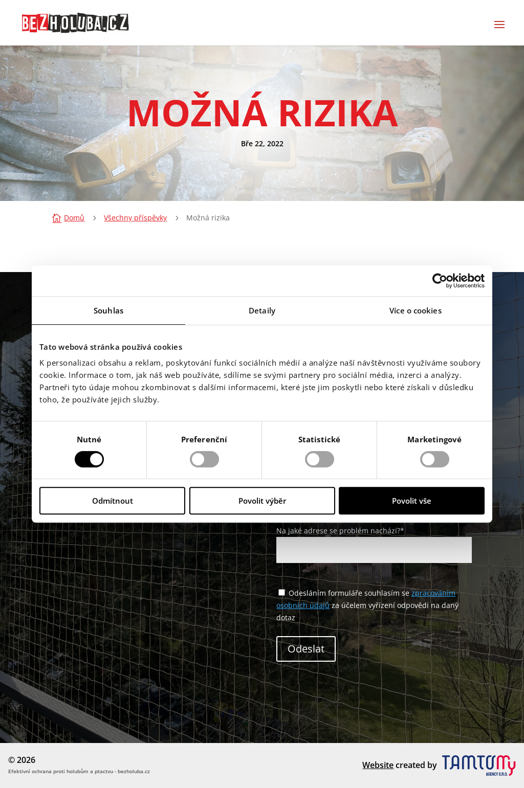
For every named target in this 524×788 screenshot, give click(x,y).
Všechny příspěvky (135, 217)
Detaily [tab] (262, 310)
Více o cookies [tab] (415, 310)
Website (378, 765)
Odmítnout (112, 501)
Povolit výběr (262, 501)
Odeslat (306, 649)
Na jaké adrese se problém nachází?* (373, 540)
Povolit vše (411, 501)
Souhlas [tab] (108, 310)
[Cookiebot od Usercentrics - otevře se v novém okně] (440, 280)
